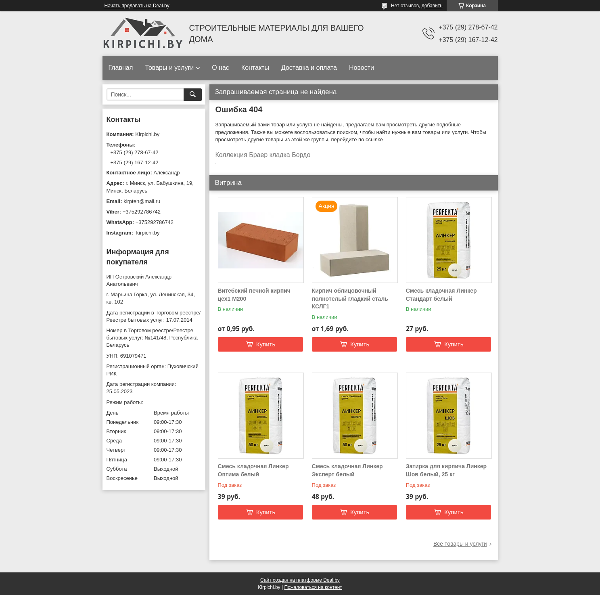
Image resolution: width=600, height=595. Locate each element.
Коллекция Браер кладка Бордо (263, 154)
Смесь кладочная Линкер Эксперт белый (347, 470)
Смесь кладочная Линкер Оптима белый (253, 470)
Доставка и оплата (309, 67)
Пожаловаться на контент (313, 587)
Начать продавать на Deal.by (137, 5)
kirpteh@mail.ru (141, 201)
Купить (265, 344)
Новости (361, 67)
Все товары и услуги (460, 544)
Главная (121, 67)
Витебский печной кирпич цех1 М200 (254, 294)
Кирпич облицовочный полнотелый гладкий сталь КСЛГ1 (350, 298)
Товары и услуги (169, 67)
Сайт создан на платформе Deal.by (300, 580)
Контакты (255, 67)
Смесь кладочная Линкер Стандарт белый (441, 294)
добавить (432, 5)
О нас (220, 67)
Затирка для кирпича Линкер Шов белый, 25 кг (446, 470)
